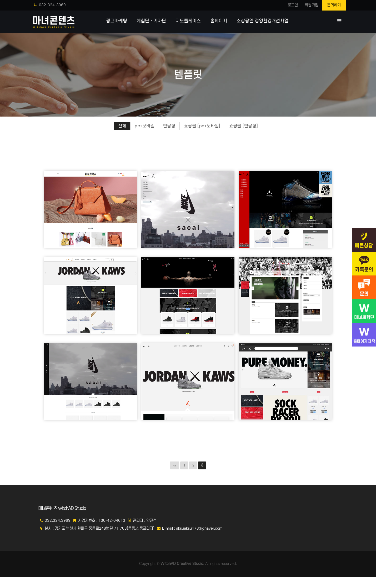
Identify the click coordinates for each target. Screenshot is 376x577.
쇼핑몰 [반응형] (243, 126)
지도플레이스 (188, 20)
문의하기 (334, 5)
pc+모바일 (144, 126)
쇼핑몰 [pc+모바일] (202, 126)
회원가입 (311, 5)
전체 (122, 126)
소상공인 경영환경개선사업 (262, 20)
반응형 (169, 126)
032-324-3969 (50, 5)
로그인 (293, 5)
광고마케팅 (116, 20)
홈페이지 (218, 20)
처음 (174, 465)
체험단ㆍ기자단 (151, 20)
